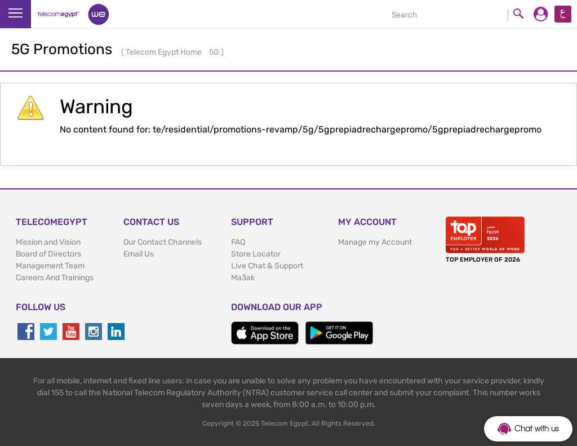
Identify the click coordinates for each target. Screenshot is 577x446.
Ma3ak (243, 277)
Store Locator (256, 254)
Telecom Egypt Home (164, 52)
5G (215, 52)
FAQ (238, 242)
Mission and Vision (48, 242)
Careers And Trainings (55, 277)
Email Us (138, 254)
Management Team (50, 266)
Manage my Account (375, 242)
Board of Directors (48, 254)
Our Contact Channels (162, 242)
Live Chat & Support (267, 266)
